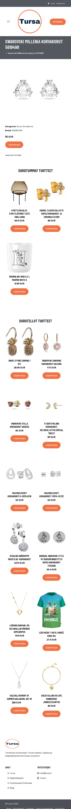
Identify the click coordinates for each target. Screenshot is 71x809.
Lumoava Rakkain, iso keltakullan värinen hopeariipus (19, 628)
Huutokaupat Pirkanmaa (21, 783)
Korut (19, 126)
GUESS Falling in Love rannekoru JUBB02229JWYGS (51, 698)
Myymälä (57, 22)
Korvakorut (28, 126)
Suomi (53, 3)
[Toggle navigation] (8, 21)
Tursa (12, 773)
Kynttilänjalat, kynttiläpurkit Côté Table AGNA (19, 213)
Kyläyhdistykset (17, 778)
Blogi (12, 788)
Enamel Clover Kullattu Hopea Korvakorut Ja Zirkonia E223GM (52, 213)
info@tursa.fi (60, 3)
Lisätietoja (14, 145)
